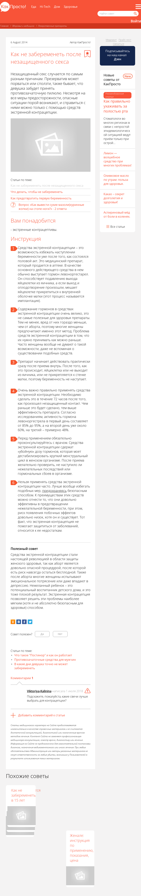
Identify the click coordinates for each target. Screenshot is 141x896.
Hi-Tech (45, 7)
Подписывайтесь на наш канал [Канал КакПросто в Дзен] (117, 55)
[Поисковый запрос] (118, 13)
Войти (136, 21)
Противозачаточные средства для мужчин (45, 660)
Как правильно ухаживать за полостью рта (117, 106)
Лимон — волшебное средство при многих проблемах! (117, 159)
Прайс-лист (125, 39)
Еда (33, 7)
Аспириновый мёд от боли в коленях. (117, 214)
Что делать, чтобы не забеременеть (37, 192)
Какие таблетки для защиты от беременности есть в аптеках (22, 800)
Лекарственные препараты (52, 25)
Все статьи (117, 227)
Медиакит (111, 39)
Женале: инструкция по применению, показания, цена (81, 848)
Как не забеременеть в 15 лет (82, 795)
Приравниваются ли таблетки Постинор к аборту (55, 798)
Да (42, 634)
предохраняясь (54, 490)
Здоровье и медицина (23, 25)
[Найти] (135, 13)
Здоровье (70, 7)
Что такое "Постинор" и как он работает (43, 655)
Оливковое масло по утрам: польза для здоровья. (116, 180)
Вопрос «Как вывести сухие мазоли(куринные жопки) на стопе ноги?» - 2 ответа (51, 207)
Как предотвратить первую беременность (41, 198)
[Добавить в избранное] (87, 53)
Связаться (118, 43)
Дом (57, 7)
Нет (60, 634)
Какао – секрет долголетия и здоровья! (114, 198)
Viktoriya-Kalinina (39, 691)
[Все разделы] (138, 6)
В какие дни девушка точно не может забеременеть (41, 666)
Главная (4, 25)
